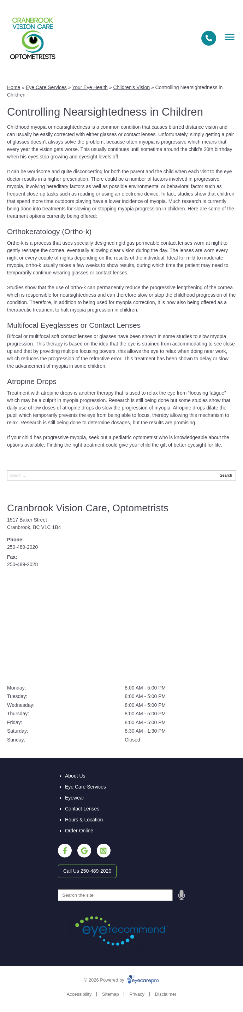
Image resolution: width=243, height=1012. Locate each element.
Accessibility (79, 994)
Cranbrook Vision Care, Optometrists (87, 507)
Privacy (136, 994)
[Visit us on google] (84, 850)
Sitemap (110, 994)
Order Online (79, 830)
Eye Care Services (46, 87)
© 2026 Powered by (121, 980)
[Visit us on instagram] (104, 850)
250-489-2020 (22, 547)
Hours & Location (84, 819)
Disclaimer (166, 994)
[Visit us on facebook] (65, 850)
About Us (75, 776)
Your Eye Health (90, 87)
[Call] (208, 38)
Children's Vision (131, 87)
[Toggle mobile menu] (229, 37)
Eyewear (74, 798)
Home (13, 87)
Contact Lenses (82, 809)
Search (226, 475)
